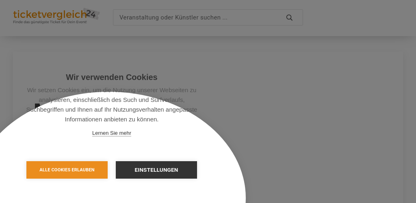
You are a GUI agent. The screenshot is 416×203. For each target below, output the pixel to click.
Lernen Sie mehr (111, 133)
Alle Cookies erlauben (67, 170)
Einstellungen (156, 169)
